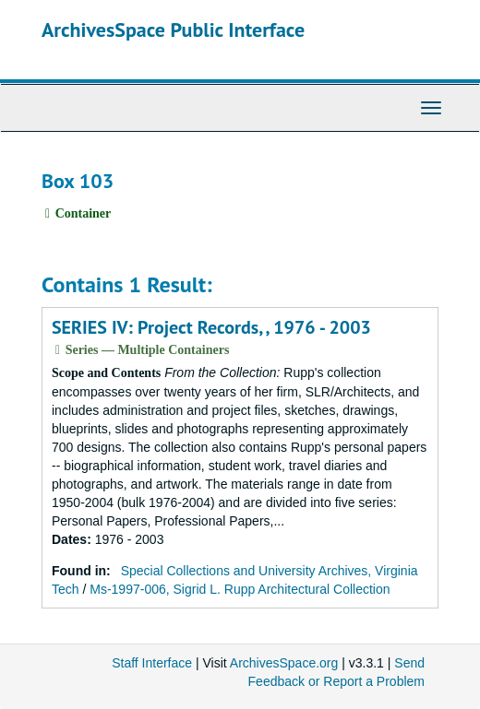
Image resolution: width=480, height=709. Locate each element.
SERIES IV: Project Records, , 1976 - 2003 (211, 327)
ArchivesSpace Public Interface (173, 29)
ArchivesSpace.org (284, 663)
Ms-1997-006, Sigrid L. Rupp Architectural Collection (240, 589)
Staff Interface (152, 663)
